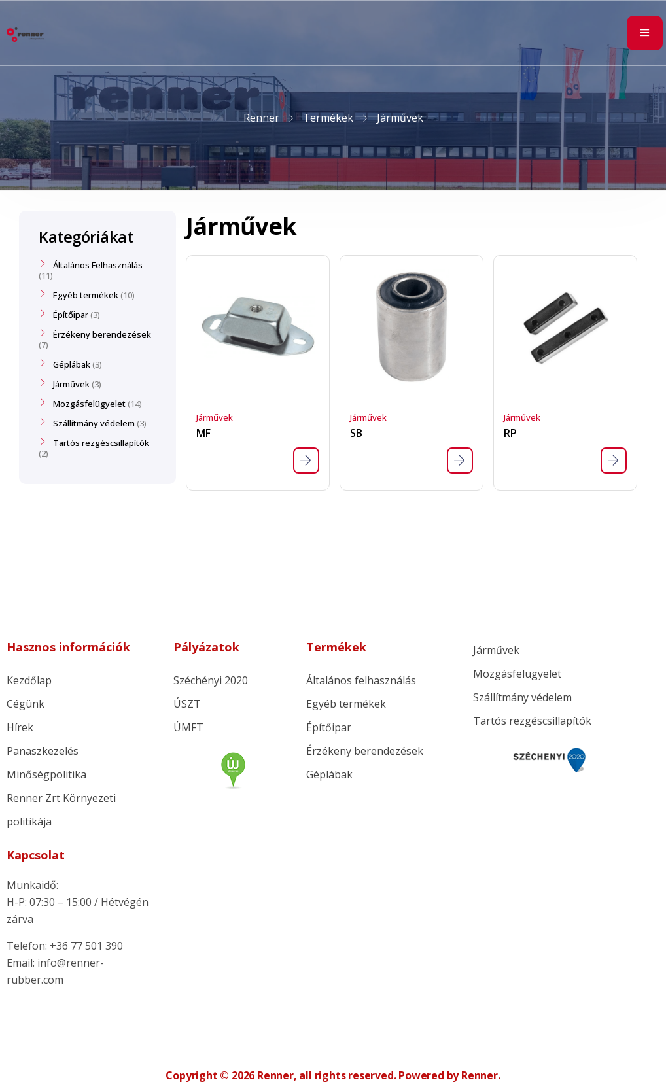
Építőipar (70, 314)
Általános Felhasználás (98, 265)
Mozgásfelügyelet (89, 403)
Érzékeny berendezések (102, 334)
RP (510, 433)
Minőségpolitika (46, 774)
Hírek (20, 727)
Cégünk (25, 704)
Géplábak (71, 364)
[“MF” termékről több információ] (306, 460)
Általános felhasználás (361, 680)
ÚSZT (187, 704)
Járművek (214, 417)
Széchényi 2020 (210, 680)
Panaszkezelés (43, 751)
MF (203, 433)
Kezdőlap (29, 680)
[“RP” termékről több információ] (614, 460)
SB (356, 433)
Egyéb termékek (85, 295)
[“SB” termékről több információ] (460, 460)
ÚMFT (188, 727)
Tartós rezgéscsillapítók (101, 443)
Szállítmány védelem (94, 423)
